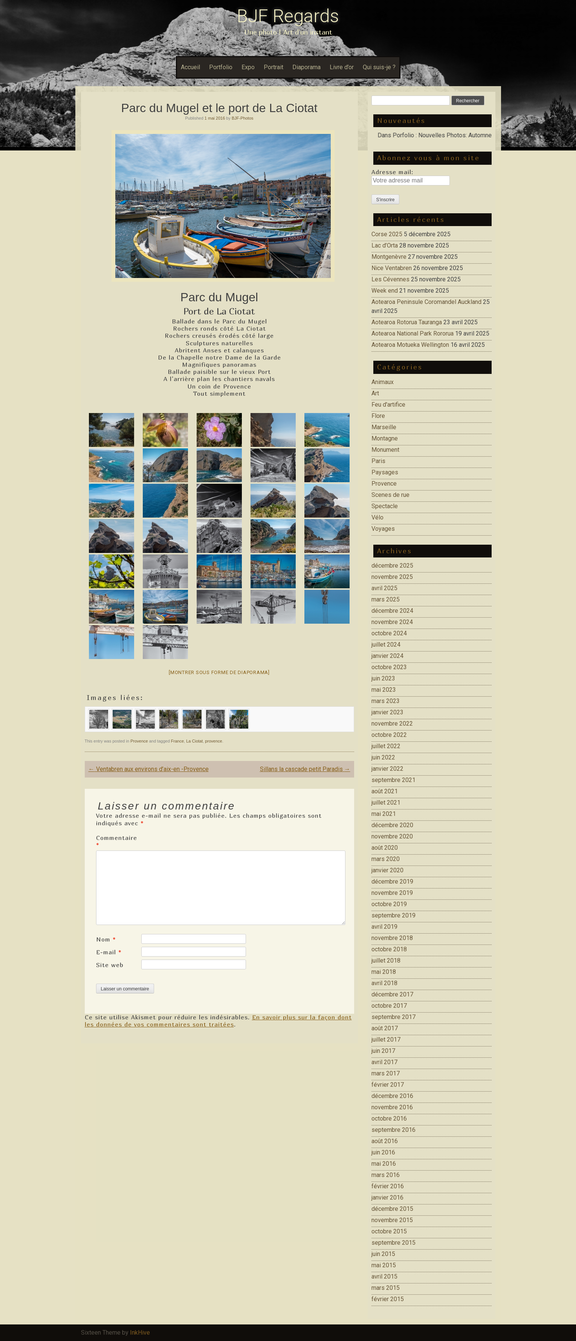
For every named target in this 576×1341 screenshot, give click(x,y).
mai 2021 (383, 813)
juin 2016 (383, 1152)
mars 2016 (385, 1175)
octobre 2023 (389, 667)
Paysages (384, 472)
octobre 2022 (389, 734)
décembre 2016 (392, 1096)
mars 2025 (385, 599)
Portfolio (220, 67)
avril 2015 (384, 1276)
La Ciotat (194, 741)
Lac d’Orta (384, 245)
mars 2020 (385, 859)
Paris (378, 461)
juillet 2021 (385, 802)
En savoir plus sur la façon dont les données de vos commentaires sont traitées (218, 1020)
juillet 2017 (385, 1039)
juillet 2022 (385, 746)
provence (213, 741)
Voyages (383, 528)
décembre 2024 (392, 610)
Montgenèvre (388, 256)
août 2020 (384, 847)
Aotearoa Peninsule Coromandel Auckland (426, 301)
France (177, 741)
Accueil (190, 67)
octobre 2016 (389, 1118)
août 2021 (384, 791)
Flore (378, 415)
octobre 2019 (389, 904)
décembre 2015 (392, 1208)
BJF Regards (288, 16)
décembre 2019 (392, 881)
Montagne (384, 438)
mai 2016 (383, 1163)
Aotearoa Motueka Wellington (410, 344)
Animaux (382, 382)
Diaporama (306, 67)
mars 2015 (385, 1287)
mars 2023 (385, 701)
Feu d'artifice (388, 404)
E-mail (109, 952)
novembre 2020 (392, 836)
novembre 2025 (392, 576)
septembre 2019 (393, 915)
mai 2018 (383, 971)
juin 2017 (383, 1050)
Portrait (273, 67)
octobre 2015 (389, 1231)
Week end (384, 290)
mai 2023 (383, 689)
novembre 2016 (392, 1107)
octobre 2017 (389, 1005)
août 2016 (384, 1141)
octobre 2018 (389, 949)
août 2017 (384, 1028)
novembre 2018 (392, 938)
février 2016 (387, 1186)
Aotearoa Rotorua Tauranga (406, 322)
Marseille (383, 427)
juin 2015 (383, 1253)
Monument (385, 449)
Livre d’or (342, 67)
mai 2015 (383, 1265)
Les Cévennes (390, 279)
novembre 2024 (392, 622)
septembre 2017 (393, 1017)
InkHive (140, 1332)
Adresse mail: (392, 172)
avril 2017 (384, 1062)
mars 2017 (385, 1073)
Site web (110, 965)
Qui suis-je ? (379, 67)
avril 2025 (384, 588)
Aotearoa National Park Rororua (412, 333)
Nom (106, 939)
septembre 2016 (393, 1129)
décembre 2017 (392, 994)
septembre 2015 (393, 1242)
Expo (248, 67)
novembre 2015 (392, 1220)
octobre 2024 (389, 633)
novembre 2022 (392, 723)
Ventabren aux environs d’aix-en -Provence (149, 769)
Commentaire (116, 841)
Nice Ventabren (391, 268)
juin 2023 (383, 678)
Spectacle (384, 506)
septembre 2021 (393, 780)
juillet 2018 (385, 960)
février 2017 (387, 1084)
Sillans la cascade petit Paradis (305, 769)
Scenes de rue (390, 494)
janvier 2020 (387, 870)
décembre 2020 (392, 825)
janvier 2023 (387, 712)
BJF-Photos (242, 118)
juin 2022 (383, 757)
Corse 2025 (386, 234)
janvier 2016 (387, 1197)
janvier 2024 (387, 655)
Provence (139, 741)
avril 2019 (384, 926)
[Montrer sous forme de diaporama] (219, 672)
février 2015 (387, 1299)
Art (375, 393)
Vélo (377, 517)
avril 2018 (384, 983)
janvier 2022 (387, 768)
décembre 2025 (392, 565)
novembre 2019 (392, 892)
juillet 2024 (385, 644)
